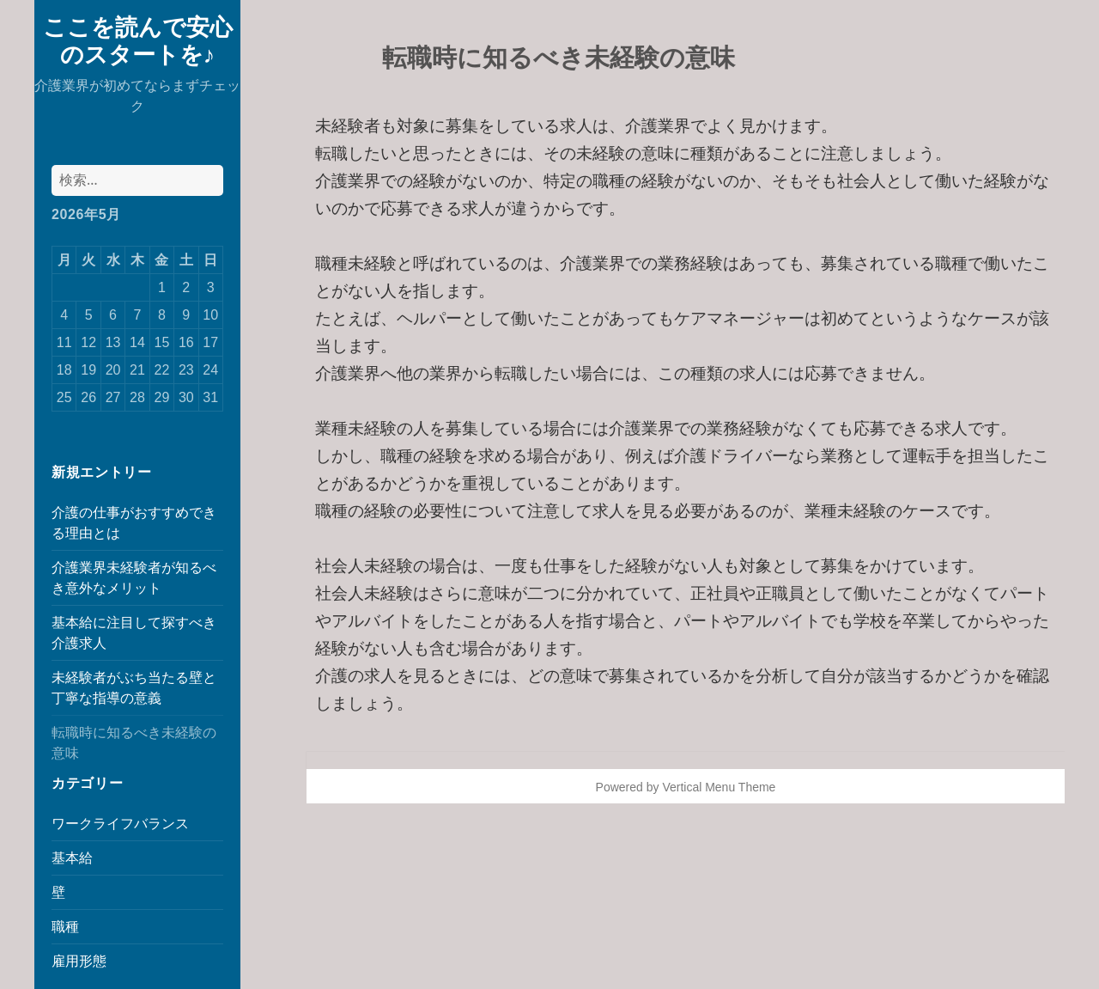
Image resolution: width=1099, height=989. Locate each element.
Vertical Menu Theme (718, 787)
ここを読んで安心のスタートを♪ (138, 40)
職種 (65, 926)
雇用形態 (79, 961)
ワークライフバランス (120, 823)
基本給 (72, 858)
